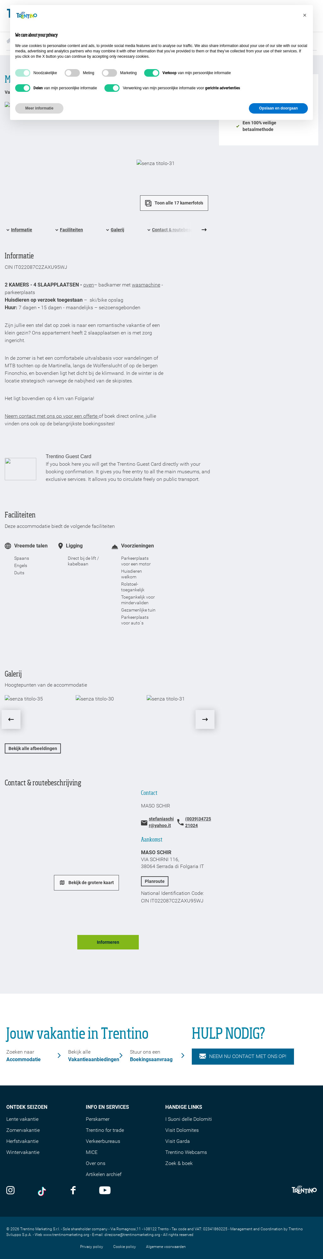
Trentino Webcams (186, 1152)
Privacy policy (91, 1246)
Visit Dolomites (182, 1130)
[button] (305, 15)
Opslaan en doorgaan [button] (278, 108)
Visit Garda (177, 1141)
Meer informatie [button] (39, 108)
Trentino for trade (105, 1130)
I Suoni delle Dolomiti (188, 1119)
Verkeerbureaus (103, 1141)
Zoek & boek (179, 1163)
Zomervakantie (23, 1130)
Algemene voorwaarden (166, 1246)
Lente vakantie (22, 1119)
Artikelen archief (103, 1174)
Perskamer (97, 1119)
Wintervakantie (22, 1152)
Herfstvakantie (22, 1141)
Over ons (95, 1163)
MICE (91, 1152)
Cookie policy (124, 1246)
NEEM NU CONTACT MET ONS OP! (242, 1056)
